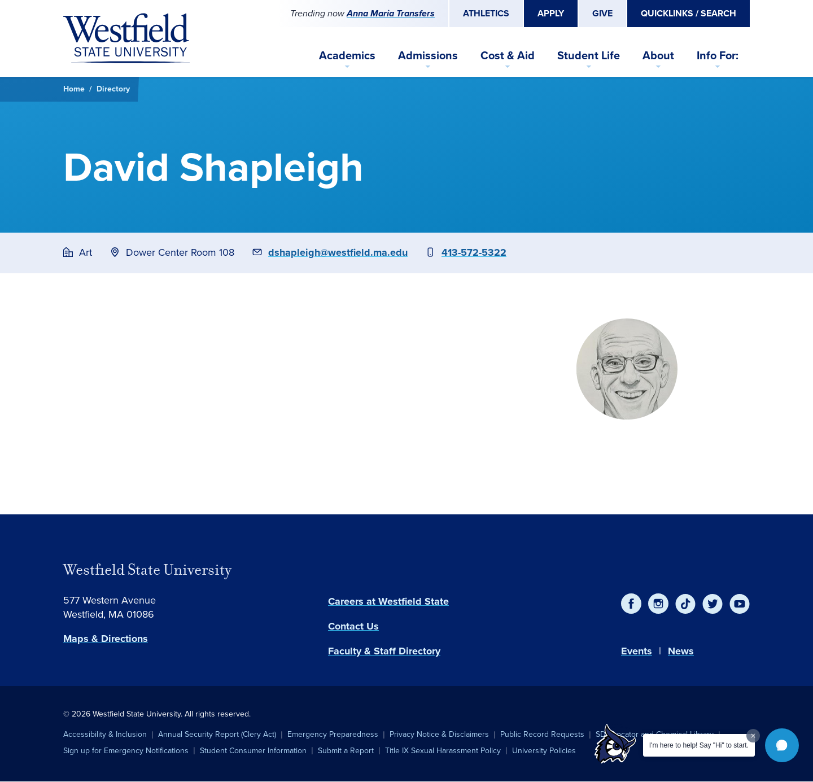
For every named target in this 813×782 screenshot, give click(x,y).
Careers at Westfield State (388, 601)
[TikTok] (685, 603)
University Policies (544, 751)
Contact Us (353, 626)
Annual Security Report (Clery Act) (217, 734)
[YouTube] (739, 603)
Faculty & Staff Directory (384, 651)
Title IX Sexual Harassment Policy (443, 751)
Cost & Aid (507, 55)
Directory (113, 89)
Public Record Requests (542, 734)
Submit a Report (346, 751)
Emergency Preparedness (332, 734)
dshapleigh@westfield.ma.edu (338, 252)
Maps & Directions (105, 638)
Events (636, 651)
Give (602, 13)
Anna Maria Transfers (391, 13)
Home (74, 89)
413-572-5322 (474, 252)
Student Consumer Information (253, 751)
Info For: (717, 55)
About (658, 55)
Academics (347, 55)
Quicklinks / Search (688, 13)
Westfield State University (147, 570)
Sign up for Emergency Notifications (126, 751)
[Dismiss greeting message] (753, 735)
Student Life (588, 55)
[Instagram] (658, 603)
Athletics (486, 13)
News (681, 651)
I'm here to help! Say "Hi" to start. (699, 745)
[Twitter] (712, 603)
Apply (550, 13)
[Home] (126, 38)
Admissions (428, 55)
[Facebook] (631, 603)
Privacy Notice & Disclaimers (439, 734)
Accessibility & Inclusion (105, 734)
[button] (782, 745)
